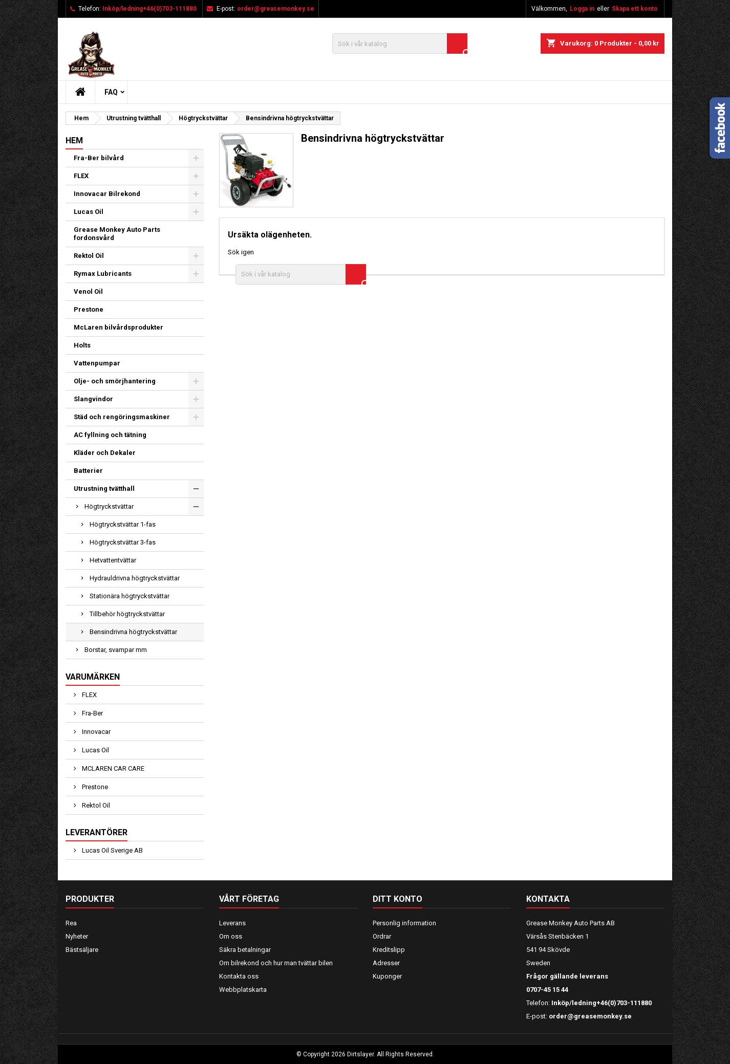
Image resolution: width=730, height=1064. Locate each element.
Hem (74, 140)
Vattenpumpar (97, 363)
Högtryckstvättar (109, 506)
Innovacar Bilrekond (107, 194)
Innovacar (95, 731)
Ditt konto (397, 899)
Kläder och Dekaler (105, 453)
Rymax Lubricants (103, 273)
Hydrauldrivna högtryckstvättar (135, 578)
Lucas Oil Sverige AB (111, 850)
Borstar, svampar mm (115, 650)
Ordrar (382, 936)
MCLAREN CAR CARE (112, 768)
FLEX (81, 176)
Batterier (88, 470)
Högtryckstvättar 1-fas (123, 524)
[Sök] (399, 43)
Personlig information (404, 923)
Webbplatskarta (243, 989)
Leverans (232, 923)
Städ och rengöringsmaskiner (122, 417)
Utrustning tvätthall (104, 488)
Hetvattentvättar (113, 560)
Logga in (582, 8)
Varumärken (93, 677)
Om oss (230, 936)
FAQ (111, 92)
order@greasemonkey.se (275, 8)
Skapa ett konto (635, 8)
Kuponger (387, 976)
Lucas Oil (88, 211)
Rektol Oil (89, 255)
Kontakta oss (239, 976)
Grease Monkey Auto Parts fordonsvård (117, 234)
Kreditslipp (389, 949)
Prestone (88, 309)
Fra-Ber (91, 713)
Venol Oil (88, 291)
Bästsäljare (82, 949)
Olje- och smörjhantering (115, 381)
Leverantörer (96, 832)
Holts (82, 345)
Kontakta (548, 899)
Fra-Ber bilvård (99, 158)
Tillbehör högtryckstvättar (127, 614)
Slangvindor (93, 399)
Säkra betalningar (245, 949)
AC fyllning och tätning (110, 435)
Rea (71, 923)
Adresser (386, 963)
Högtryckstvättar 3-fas (123, 542)
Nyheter (77, 936)
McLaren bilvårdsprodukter (118, 327)
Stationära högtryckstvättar (129, 596)
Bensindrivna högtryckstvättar (133, 632)
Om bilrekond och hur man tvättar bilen (276, 963)
